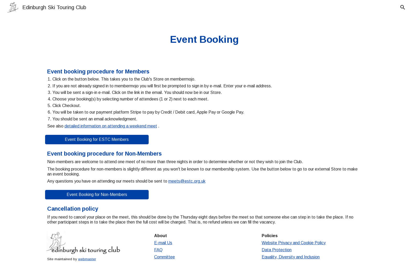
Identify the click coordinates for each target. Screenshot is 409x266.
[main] (204, 39)
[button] (402, 7)
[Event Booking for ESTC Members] (96, 139)
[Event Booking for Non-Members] (96, 194)
